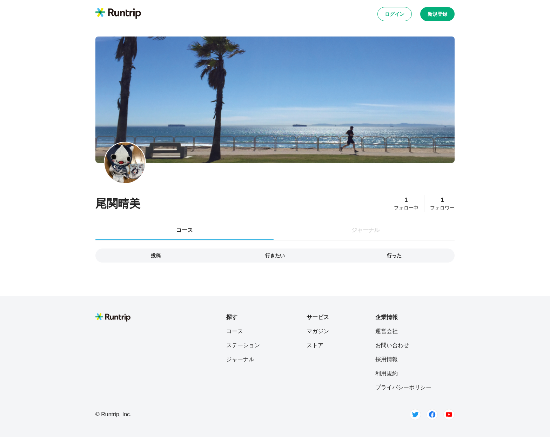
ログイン (394, 14)
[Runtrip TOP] (118, 14)
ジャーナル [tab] (365, 230)
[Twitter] (415, 414)
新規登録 (437, 14)
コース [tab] (184, 230)
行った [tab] (394, 255)
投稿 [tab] (156, 255)
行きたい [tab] (275, 255)
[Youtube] (449, 414)
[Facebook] (432, 414)
